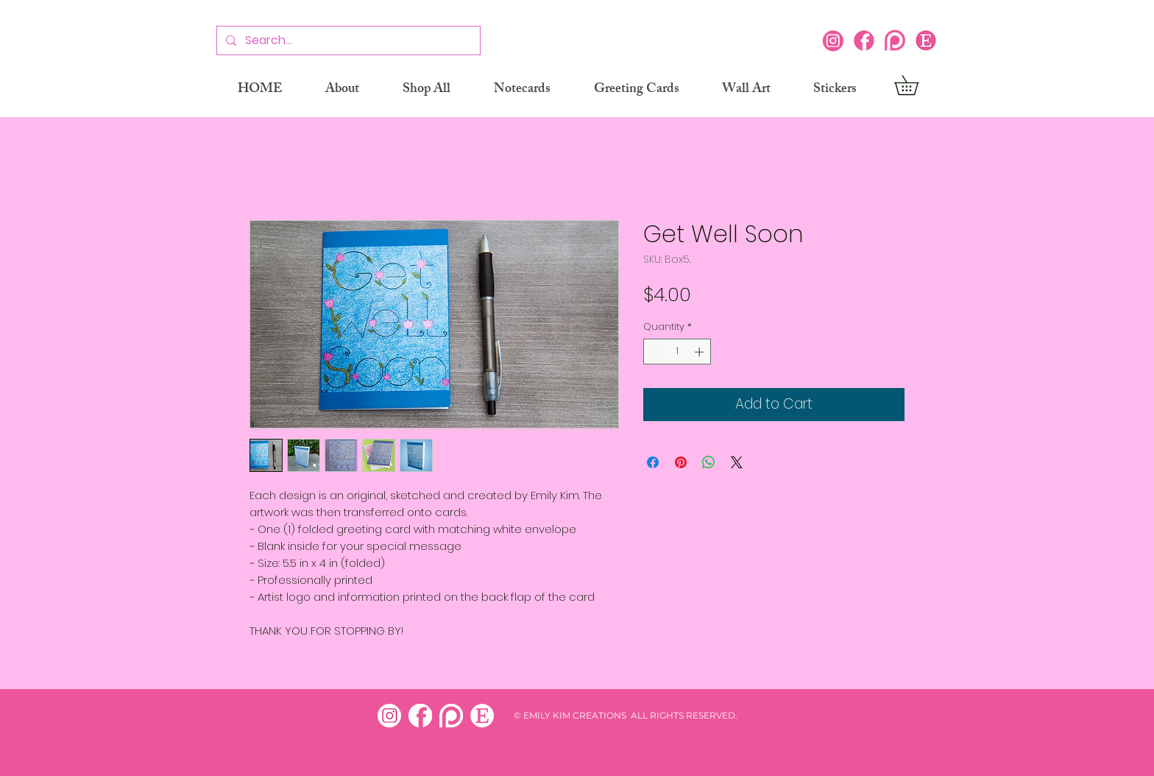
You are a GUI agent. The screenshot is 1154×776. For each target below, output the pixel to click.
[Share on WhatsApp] (709, 462)
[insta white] (389, 715)
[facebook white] (420, 715)
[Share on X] (737, 462)
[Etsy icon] (926, 40)
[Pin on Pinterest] (681, 462)
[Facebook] (864, 40)
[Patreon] (895, 40)
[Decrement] (654, 351)
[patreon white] (451, 715)
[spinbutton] (677, 351)
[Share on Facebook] (653, 462)
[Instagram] (833, 40)
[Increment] (700, 351)
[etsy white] (482, 715)
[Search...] (347, 41)
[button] (916, 85)
